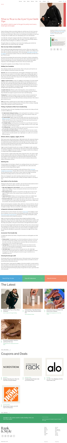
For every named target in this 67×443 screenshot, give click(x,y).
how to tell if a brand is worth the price (8, 214)
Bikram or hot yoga (6, 118)
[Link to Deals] (24, 1)
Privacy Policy (57, 441)
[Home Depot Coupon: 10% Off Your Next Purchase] (11, 396)
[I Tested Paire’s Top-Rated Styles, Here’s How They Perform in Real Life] (33, 302)
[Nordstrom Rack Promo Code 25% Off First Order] (33, 369)
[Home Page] (5, 1)
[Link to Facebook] (2, 436)
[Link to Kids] (40, 1)
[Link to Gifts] (48, 1)
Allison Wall (56, 40)
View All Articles (56, 278)
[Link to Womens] (32, 1)
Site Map (56, 435)
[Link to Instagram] (5, 436)
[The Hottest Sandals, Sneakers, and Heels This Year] (11, 332)
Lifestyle (46, 433)
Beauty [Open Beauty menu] (28, 1)
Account (60, 1)
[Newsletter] (63, 1)
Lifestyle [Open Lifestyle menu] (44, 1)
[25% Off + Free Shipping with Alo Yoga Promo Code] (54, 369)
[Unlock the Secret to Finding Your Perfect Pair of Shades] (54, 302)
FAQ (55, 431)
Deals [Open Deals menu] (24, 1)
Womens (46, 429)
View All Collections (33, 278)
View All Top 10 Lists (11, 278)
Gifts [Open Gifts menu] (48, 1)
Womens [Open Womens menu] (32, 1)
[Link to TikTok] (11, 436)
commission (52, 33)
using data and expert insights (59, 31)
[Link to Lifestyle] (44, 1)
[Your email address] (51, 417)
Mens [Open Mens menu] (36, 1)
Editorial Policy (57, 430)
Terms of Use (46, 441)
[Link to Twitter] (14, 436)
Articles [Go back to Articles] (2, 4)
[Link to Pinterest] (8, 436)
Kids (45, 432)
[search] (65, 1)
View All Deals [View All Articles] (4, 412)
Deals (45, 427)
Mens (45, 431)
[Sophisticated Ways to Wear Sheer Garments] (11, 301)
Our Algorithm (57, 429)
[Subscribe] (62, 417)
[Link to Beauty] (28, 1)
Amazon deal (25, 211)
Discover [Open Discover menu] (20, 1)
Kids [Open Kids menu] (40, 1)
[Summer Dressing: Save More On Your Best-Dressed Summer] (11, 369)
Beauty (45, 428)
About (56, 428)
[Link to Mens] (36, 1)
